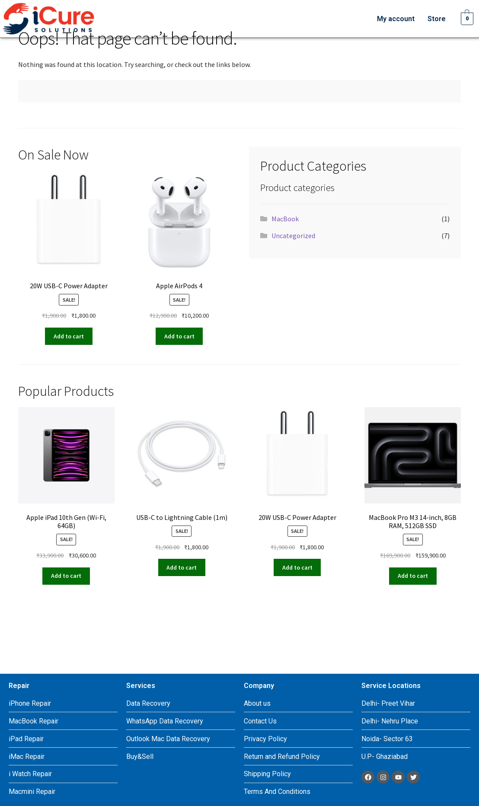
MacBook (285, 218)
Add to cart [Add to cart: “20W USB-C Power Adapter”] (69, 336)
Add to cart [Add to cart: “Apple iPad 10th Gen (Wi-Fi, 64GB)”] (66, 576)
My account (396, 19)
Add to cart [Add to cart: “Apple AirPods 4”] (179, 336)
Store (437, 19)
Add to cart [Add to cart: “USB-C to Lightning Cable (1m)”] (181, 567)
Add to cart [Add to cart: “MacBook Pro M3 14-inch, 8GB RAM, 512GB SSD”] (413, 576)
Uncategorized (293, 235)
